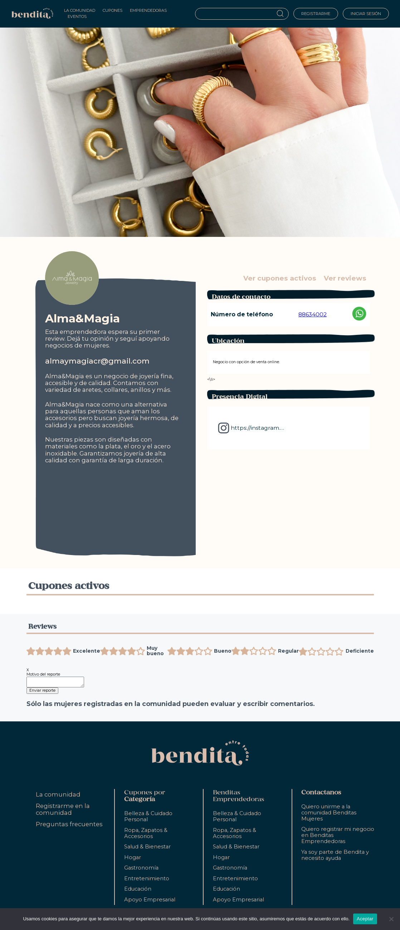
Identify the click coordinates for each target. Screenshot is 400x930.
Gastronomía (141, 868)
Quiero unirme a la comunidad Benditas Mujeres (328, 812)
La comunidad (58, 794)
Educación (137, 889)
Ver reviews (345, 278)
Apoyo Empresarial (149, 899)
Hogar (132, 857)
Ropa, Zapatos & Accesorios (145, 833)
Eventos (77, 16)
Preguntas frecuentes (69, 824)
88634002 (312, 314)
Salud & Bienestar (147, 846)
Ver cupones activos (279, 278)
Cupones (112, 10)
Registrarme (315, 13)
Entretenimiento (146, 878)
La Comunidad (79, 10)
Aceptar (365, 918)
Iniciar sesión (366, 13)
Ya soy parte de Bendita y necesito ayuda (335, 855)
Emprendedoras (148, 10)
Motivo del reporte (43, 674)
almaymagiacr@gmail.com (97, 360)
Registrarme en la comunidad (63, 809)
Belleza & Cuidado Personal (148, 816)
